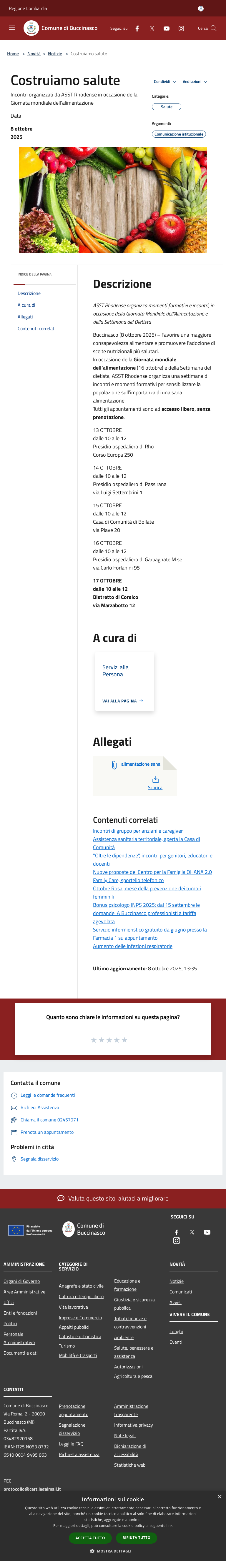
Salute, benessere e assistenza (133, 1352)
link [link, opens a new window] (170, 1525)
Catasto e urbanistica (80, 1336)
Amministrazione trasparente (131, 1410)
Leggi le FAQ (71, 1443)
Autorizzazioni (128, 1366)
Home (13, 53)
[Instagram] (179, 28)
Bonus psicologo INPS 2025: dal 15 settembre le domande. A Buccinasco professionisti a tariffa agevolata (146, 913)
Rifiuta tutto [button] (137, 1537)
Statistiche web (129, 1464)
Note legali (125, 1435)
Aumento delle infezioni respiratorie (132, 946)
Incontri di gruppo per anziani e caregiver (138, 831)
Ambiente (124, 1337)
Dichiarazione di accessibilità (130, 1450)
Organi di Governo (22, 1281)
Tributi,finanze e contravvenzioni (130, 1322)
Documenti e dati (21, 1352)
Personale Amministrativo (19, 1338)
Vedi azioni (196, 81)
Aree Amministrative (24, 1291)
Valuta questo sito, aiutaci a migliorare (113, 1198)
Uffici (9, 1302)
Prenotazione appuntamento (73, 1410)
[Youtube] (164, 28)
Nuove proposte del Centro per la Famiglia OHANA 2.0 (152, 872)
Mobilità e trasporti (78, 1355)
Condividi (166, 81)
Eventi (176, 1341)
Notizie (55, 53)
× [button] (219, 1497)
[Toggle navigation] (11, 27)
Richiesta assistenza (79, 1454)
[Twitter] (149, 28)
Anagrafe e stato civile (81, 1285)
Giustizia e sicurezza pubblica (134, 1303)
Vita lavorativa (73, 1306)
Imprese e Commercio (80, 1317)
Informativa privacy (133, 1424)
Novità (34, 53)
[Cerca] (213, 28)
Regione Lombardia (28, 8)
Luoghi (176, 1331)
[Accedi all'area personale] (201, 9)
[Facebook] (135, 28)
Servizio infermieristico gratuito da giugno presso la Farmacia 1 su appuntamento (150, 934)
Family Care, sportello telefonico (128, 880)
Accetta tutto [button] (90, 1537)
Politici (10, 1323)
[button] (113, 1551)
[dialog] (113, 1526)
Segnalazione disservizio (72, 1429)
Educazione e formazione (127, 1285)
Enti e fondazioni (20, 1312)
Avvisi (176, 1302)
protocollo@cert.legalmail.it (32, 1488)
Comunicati (181, 1291)
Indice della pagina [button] (34, 274)
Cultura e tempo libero (81, 1296)
